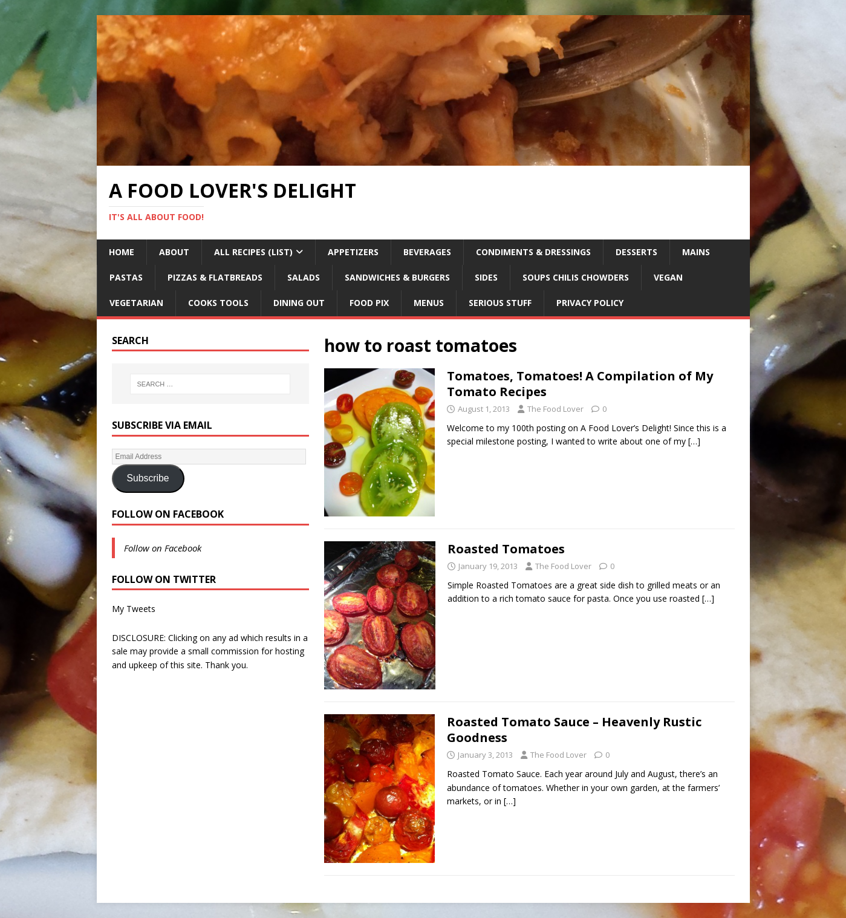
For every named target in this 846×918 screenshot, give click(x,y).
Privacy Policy (589, 302)
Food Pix (369, 302)
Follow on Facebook (168, 514)
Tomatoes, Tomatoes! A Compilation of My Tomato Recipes (580, 384)
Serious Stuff (500, 302)
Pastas (126, 277)
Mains (696, 252)
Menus (429, 302)
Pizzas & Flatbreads (215, 277)
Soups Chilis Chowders (575, 277)
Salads (303, 277)
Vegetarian (136, 302)
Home (121, 252)
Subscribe (147, 478)
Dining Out (299, 302)
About (174, 252)
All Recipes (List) (253, 252)
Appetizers (353, 252)
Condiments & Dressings (533, 252)
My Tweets (133, 608)
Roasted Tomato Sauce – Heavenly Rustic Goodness (574, 730)
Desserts (636, 252)
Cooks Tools (218, 302)
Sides (486, 277)
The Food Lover (555, 408)
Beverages (427, 252)
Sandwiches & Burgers (397, 277)
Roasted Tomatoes (506, 549)
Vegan (668, 277)
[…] (694, 441)
